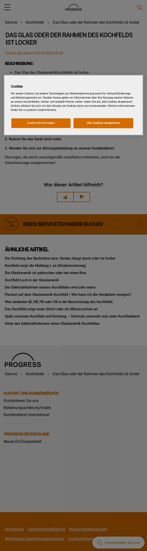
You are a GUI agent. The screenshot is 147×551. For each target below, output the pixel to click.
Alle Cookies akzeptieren (103, 123)
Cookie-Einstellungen (41, 123)
